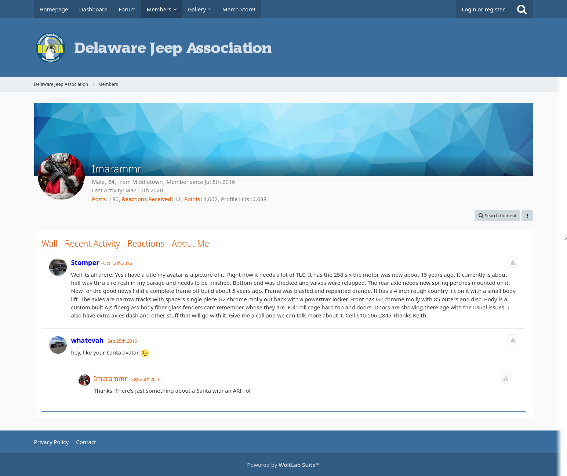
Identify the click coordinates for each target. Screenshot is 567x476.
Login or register (483, 9)
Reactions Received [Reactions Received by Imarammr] (146, 199)
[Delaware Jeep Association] (283, 47)
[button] (497, 215)
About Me (190, 243)
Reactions (145, 243)
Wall (50, 243)
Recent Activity (92, 243)
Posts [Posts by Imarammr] (99, 199)
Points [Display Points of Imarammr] (192, 199)
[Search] (521, 9)
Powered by (283, 464)
